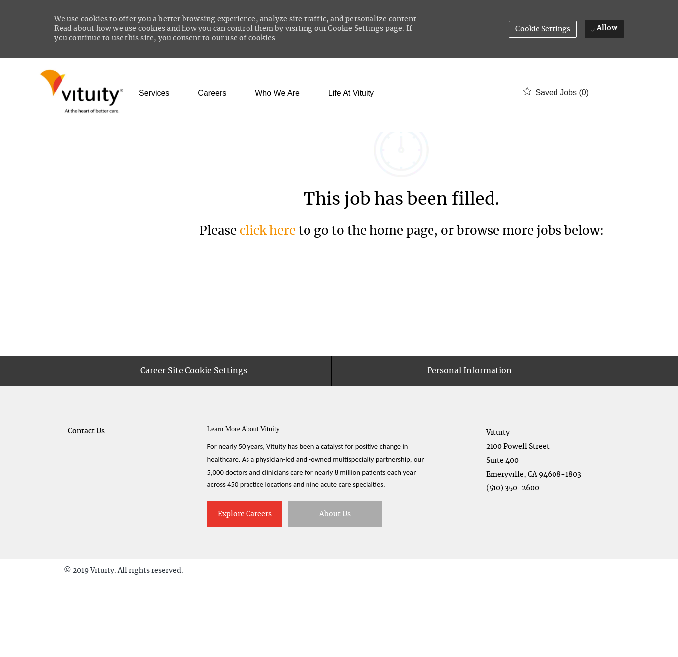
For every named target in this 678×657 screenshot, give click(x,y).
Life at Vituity (351, 93)
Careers (212, 93)
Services (154, 93)
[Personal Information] (469, 445)
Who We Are (277, 93)
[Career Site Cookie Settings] (193, 445)
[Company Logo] (83, 92)
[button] (543, 29)
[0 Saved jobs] (556, 92)
